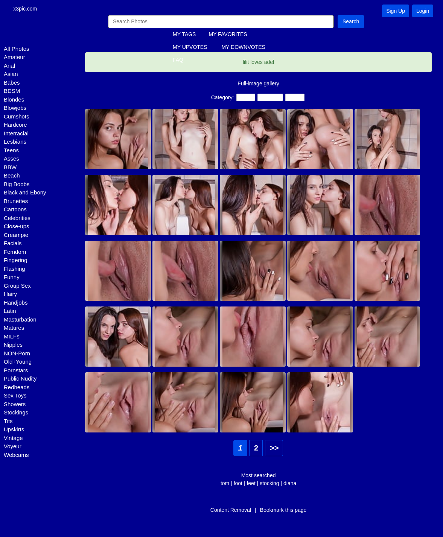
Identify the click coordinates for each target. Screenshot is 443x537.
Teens (11, 150)
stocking (269, 484)
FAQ (178, 61)
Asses (11, 159)
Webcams (16, 455)
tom (225, 484)
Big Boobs (16, 184)
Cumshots (16, 117)
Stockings (16, 413)
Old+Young (18, 362)
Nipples (13, 345)
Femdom (15, 252)
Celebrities (17, 218)
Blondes (14, 100)
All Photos (16, 49)
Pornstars (16, 370)
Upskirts (14, 430)
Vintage (13, 438)
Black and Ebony (25, 193)
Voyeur (12, 447)
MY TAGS (184, 35)
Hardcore (15, 125)
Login (422, 11)
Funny (12, 278)
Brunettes (16, 201)
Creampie (16, 235)
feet (251, 484)
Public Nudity (20, 379)
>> (274, 448)
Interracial (16, 133)
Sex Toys (15, 396)
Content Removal (230, 510)
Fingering (15, 261)
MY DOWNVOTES (243, 48)
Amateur (14, 58)
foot (238, 484)
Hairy (10, 294)
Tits (8, 421)
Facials (13, 244)
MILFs (12, 337)
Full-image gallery (258, 84)
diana (289, 484)
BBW (10, 167)
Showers (15, 404)
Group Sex (17, 286)
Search (351, 22)
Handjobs (15, 303)
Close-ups (16, 227)
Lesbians (15, 142)
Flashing (14, 269)
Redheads (16, 387)
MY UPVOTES (190, 48)
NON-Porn (17, 353)
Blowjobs (15, 108)
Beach (12, 176)
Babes (12, 83)
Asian (11, 74)
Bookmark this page (283, 510)
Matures (14, 328)
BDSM (12, 91)
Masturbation (20, 320)
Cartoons (15, 210)
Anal (9, 66)
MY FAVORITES (228, 35)
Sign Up (395, 11)
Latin (10, 311)
